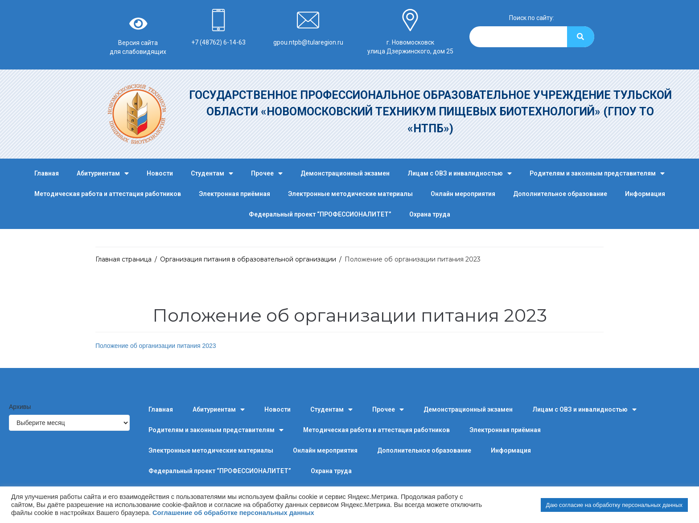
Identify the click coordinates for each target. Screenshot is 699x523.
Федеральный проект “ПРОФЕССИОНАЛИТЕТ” (320, 214)
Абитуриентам (103, 173)
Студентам (212, 173)
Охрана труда (429, 214)
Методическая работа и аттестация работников (107, 193)
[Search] (580, 36)
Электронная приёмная (234, 193)
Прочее (267, 173)
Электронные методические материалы (350, 193)
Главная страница (123, 259)
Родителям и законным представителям (597, 173)
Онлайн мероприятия (463, 193)
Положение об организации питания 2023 (155, 345)
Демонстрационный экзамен (345, 173)
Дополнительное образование (560, 193)
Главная (46, 173)
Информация (645, 193)
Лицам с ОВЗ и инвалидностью (459, 173)
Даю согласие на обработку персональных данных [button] (614, 505)
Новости (160, 173)
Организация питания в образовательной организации (248, 259)
